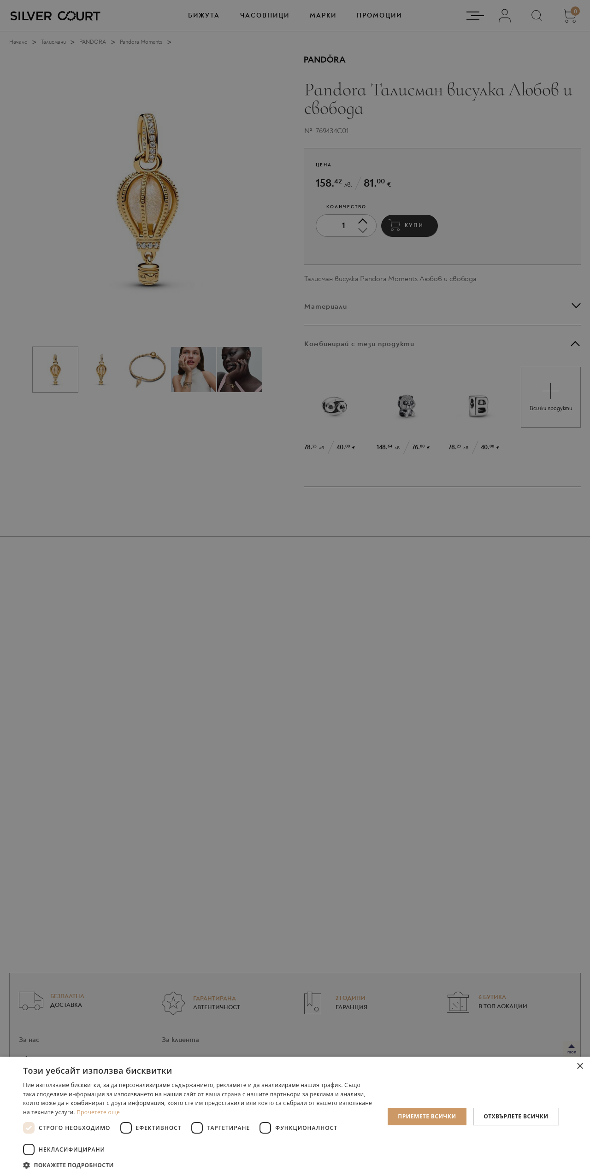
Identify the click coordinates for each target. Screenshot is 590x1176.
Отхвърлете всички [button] (516, 1116)
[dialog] (295, 588)
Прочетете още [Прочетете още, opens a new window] (98, 1112)
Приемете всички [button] (427, 1116)
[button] (198, 1164)
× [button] (579, 1066)
